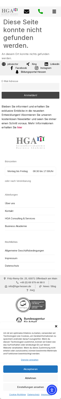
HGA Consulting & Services (20, 218)
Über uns (10, 203)
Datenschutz (33, 394)
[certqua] (30, 305)
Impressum (46, 394)
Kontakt (9, 210)
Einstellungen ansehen (30, 387)
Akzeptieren (31, 369)
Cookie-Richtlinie (17, 394)
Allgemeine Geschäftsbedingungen (24, 250)
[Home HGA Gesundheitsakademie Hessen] (30, 142)
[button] (56, 326)
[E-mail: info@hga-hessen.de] (26, 12)
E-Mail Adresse (10, 81)
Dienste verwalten (29, 360)
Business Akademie (16, 226)
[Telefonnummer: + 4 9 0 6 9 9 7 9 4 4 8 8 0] (40, 12)
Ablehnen (30, 378)
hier (19, 127)
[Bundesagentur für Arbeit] (30, 320)
